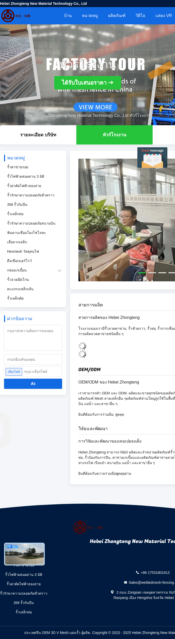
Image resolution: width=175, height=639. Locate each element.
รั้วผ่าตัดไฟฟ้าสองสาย (24, 186)
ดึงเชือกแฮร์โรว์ (19, 261)
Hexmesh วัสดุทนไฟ (23, 251)
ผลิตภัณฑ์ (116, 15)
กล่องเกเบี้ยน (17, 270)
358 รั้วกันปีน (17, 205)
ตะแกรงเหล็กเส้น (20, 289)
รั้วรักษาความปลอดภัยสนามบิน (31, 223)
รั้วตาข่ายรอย (17, 167)
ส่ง (33, 383)
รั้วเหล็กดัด (15, 298)
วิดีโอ (140, 15)
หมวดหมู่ (90, 15)
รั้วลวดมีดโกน (18, 280)
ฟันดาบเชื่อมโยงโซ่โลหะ (26, 233)
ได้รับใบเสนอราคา (84, 83)
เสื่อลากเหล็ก (17, 242)
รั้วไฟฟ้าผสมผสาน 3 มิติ (25, 176)
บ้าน (68, 15)
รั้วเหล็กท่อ (15, 214)
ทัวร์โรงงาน (114, 134)
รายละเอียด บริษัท (38, 134)
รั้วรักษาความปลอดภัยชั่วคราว (30, 195)
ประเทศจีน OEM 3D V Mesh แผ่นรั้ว (52, 633)
